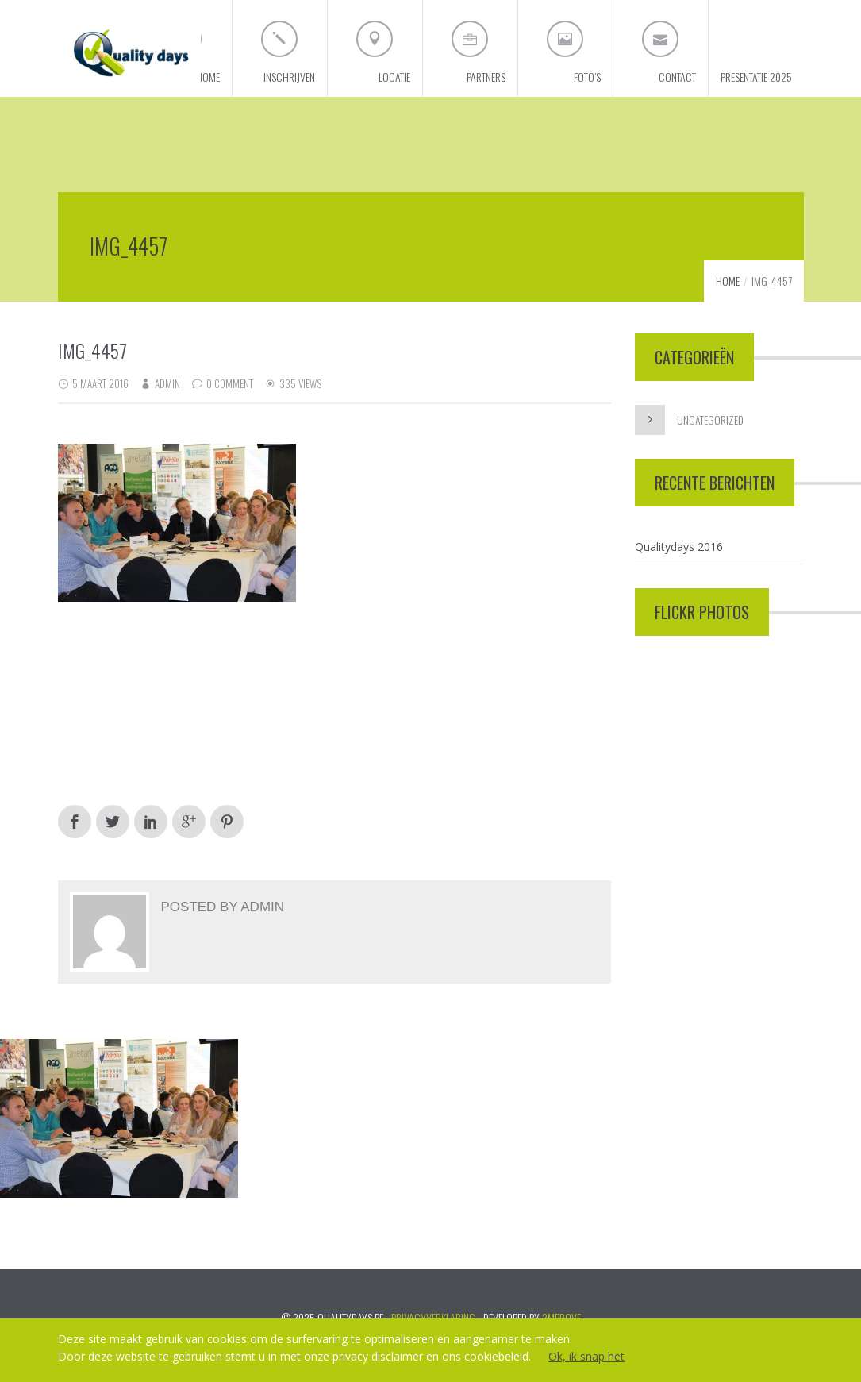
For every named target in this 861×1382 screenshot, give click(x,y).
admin (167, 383)
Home (728, 280)
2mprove (561, 1317)
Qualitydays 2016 (679, 546)
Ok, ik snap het (586, 1356)
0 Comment (229, 383)
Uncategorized (710, 419)
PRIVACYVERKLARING (433, 1317)
